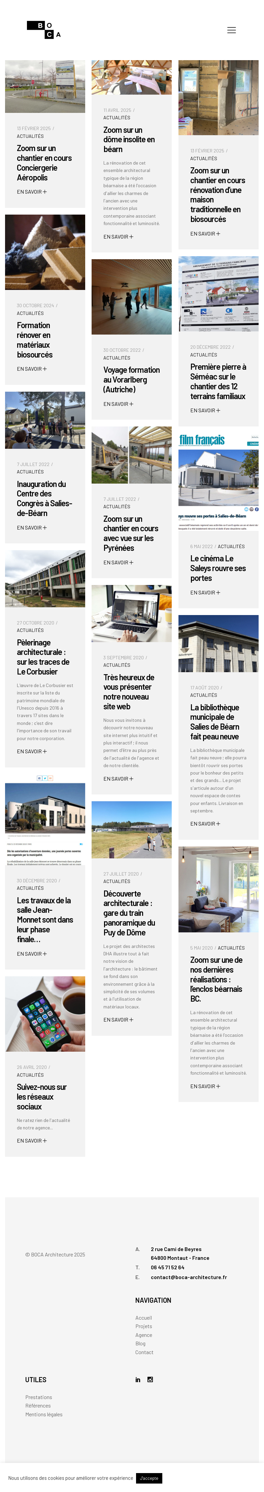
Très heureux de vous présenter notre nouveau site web (128, 691)
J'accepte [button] (149, 1478)
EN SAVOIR (32, 191)
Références (38, 1405)
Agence (143, 1334)
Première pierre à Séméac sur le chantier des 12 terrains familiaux (218, 381)
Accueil (143, 1317)
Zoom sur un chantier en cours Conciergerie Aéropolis (44, 162)
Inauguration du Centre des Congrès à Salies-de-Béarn (44, 498)
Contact (144, 1352)
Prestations (38, 1397)
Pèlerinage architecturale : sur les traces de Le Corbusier (43, 656)
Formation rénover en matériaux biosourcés (35, 339)
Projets (143, 1326)
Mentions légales (44, 1414)
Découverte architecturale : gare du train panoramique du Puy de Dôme (129, 912)
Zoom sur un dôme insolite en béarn (129, 139)
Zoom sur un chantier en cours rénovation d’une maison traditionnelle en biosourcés (217, 194)
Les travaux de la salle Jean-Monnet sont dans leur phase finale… (45, 919)
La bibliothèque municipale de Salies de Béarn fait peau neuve (214, 721)
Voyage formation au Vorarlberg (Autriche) (131, 379)
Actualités (30, 136)
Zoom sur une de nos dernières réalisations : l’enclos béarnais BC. (216, 979)
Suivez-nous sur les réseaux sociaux (42, 1096)
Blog (140, 1343)
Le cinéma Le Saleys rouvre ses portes (218, 568)
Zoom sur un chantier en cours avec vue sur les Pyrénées (130, 533)
